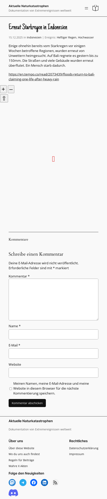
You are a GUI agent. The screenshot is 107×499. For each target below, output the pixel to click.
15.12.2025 (16, 37)
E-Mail (14, 345)
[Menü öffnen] (86, 8)
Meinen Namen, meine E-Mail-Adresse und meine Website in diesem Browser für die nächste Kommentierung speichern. (51, 388)
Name (15, 326)
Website (15, 364)
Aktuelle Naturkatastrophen (29, 6)
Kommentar (19, 276)
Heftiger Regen (66, 37)
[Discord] (13, 493)
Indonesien (34, 37)
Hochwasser (86, 37)
